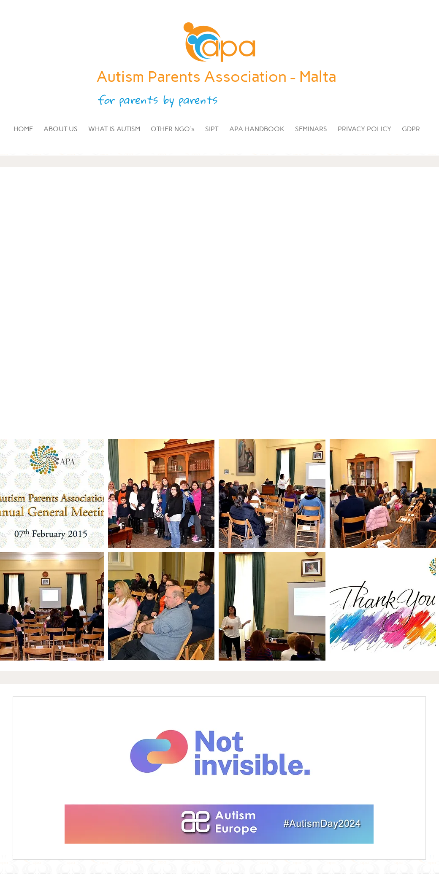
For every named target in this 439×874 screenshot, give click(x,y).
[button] (161, 493)
